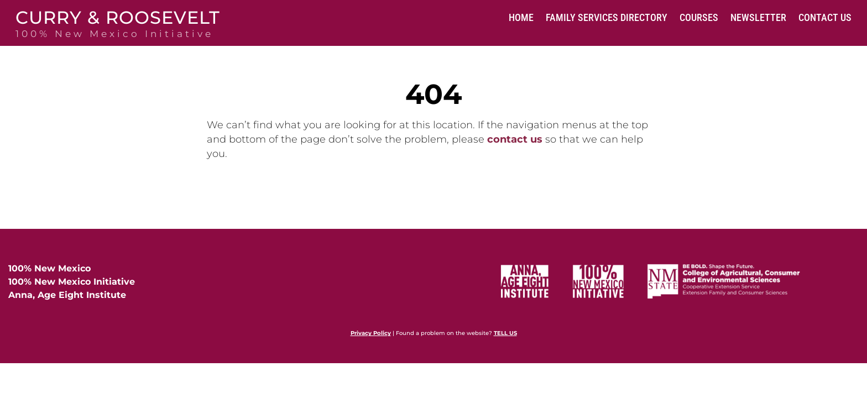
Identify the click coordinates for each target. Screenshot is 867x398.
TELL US (505, 333)
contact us (514, 139)
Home (521, 17)
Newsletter (758, 17)
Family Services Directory (606, 17)
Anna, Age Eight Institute (67, 295)
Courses (699, 17)
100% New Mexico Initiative (71, 281)
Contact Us (825, 17)
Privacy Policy (371, 333)
